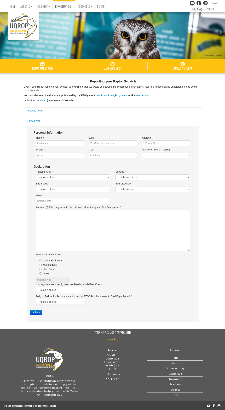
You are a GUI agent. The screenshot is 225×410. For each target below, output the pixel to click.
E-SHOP (101, 6)
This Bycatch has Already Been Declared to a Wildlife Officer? (69, 284)
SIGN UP (211, 9)
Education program (175, 379)
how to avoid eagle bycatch (111, 95)
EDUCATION (43, 6)
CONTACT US (85, 6)
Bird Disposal (123, 183)
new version (142, 95)
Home (175, 357)
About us (175, 363)
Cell (91, 149)
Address (146, 137)
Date (38, 195)
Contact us (175, 389)
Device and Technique (48, 254)
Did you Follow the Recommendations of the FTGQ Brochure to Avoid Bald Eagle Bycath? (84, 296)
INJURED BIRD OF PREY (42, 66)
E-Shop (175, 395)
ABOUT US (26, 6)
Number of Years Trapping (156, 149)
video (43, 100)
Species (120, 171)
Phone (39, 149)
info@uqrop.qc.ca (112, 374)
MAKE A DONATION (112, 66)
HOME (12, 6)
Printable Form (34, 110)
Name (39, 137)
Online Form (33, 121)
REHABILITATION (64, 6)
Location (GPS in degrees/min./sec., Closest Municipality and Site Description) (77, 207)
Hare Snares (47, 269)
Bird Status (42, 183)
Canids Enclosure (50, 260)
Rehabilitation (175, 384)
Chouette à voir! (175, 373)
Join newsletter (112, 339)
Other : (44, 273)
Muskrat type (48, 264)
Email (92, 137)
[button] (3, 30)
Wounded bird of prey (175, 368)
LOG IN (197, 9)
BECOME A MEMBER (183, 66)
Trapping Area (43, 171)
